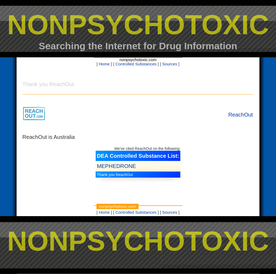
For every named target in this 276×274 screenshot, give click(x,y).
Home (104, 64)
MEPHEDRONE (116, 166)
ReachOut (240, 115)
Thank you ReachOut (115, 175)
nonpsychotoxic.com (137, 59)
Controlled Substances (136, 64)
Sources (169, 64)
